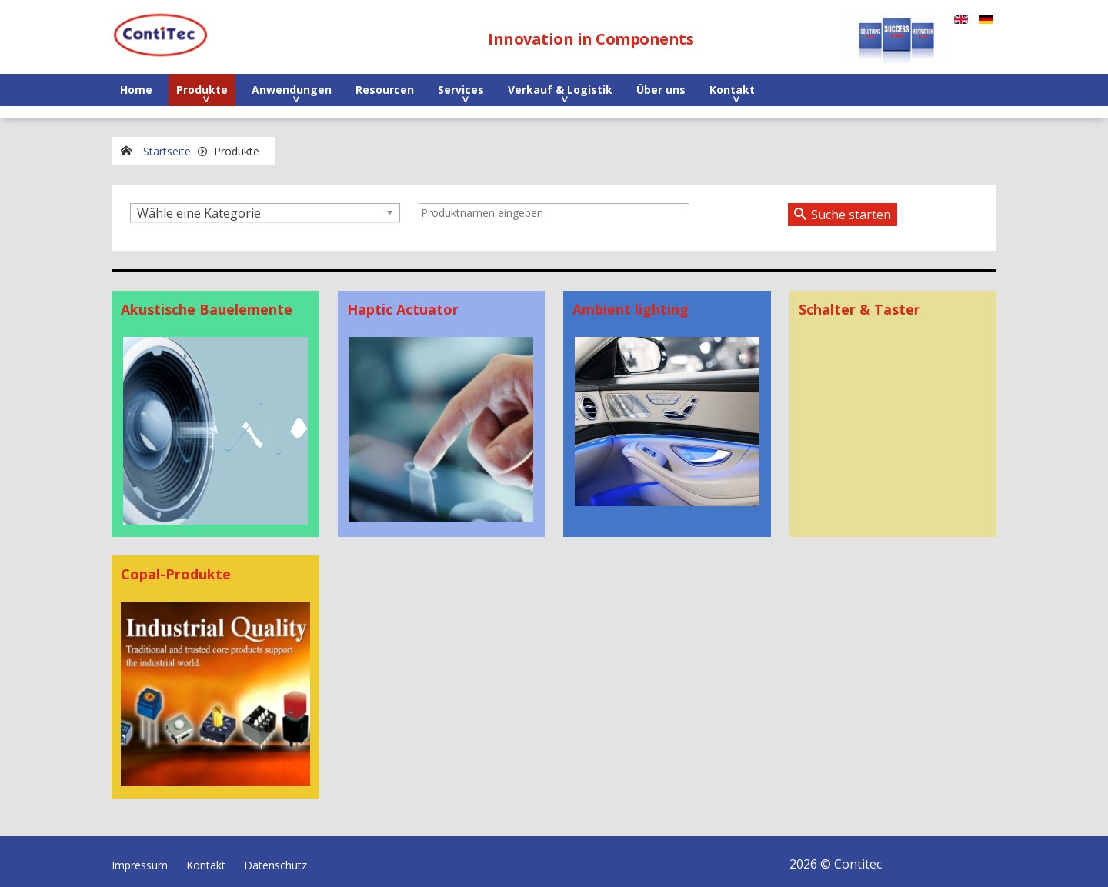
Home (136, 89)
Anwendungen (292, 89)
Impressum (140, 859)
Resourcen (384, 89)
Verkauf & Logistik (560, 89)
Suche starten (851, 214)
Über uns (661, 89)
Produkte (202, 89)
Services (461, 89)
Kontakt (732, 89)
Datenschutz (275, 859)
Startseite (167, 151)
